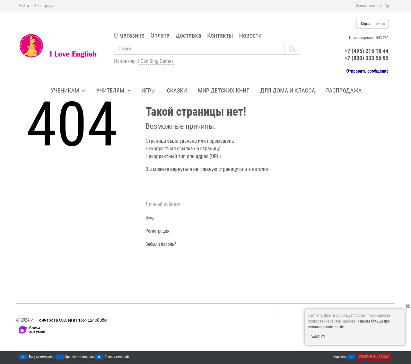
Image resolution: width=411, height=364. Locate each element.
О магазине (129, 35)
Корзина (339, 357)
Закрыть (318, 337)
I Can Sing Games (156, 61)
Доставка (188, 35)
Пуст (388, 6)
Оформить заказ (374, 357)
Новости (250, 35)
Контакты (220, 35)
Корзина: (372, 24)
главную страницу (218, 169)
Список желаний (116, 357)
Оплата (160, 35)
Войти (24, 6)
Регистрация (44, 6)
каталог (260, 169)
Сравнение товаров (79, 357)
